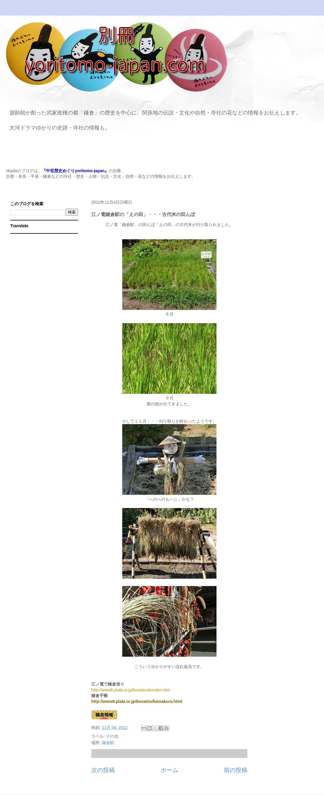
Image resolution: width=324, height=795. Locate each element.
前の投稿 (235, 770)
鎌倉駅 (108, 742)
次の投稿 (103, 770)
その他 (112, 736)
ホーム (169, 770)
